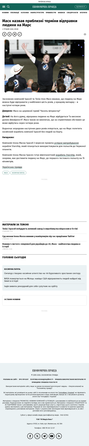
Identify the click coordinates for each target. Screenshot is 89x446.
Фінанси (61, 13)
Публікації (14, 13)
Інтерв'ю (83, 13)
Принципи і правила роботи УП (44, 382)
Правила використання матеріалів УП (70, 379)
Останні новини (12, 299)
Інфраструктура (37, 13)
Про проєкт (24, 379)
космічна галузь (18, 173)
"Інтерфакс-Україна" (66, 393)
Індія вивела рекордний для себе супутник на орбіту (30, 286)
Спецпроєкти (72, 13)
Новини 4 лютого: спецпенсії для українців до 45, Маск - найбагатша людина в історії (41, 245)
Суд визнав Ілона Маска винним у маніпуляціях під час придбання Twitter (38, 236)
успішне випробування (66, 143)
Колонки (25, 13)
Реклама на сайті (10, 379)
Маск (6, 173)
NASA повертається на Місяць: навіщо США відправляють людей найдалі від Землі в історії (42, 279)
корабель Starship (65, 155)
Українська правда (12, 167)
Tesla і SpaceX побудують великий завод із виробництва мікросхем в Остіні (40, 228)
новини (5, 13)
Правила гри (51, 13)
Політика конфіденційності (41, 379)
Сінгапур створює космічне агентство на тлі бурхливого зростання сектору (42, 273)
